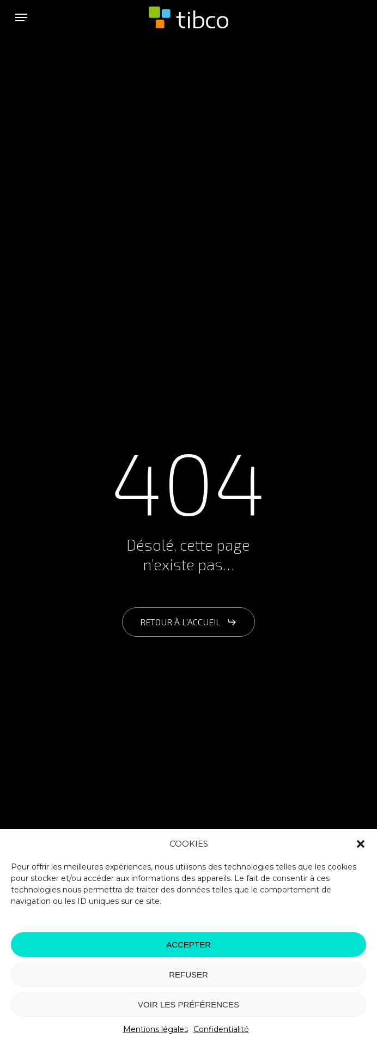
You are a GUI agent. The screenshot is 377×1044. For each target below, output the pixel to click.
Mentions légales (155, 1029)
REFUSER (188, 974)
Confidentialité (221, 1029)
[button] (360, 843)
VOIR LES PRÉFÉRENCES (188, 1004)
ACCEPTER (188, 944)
